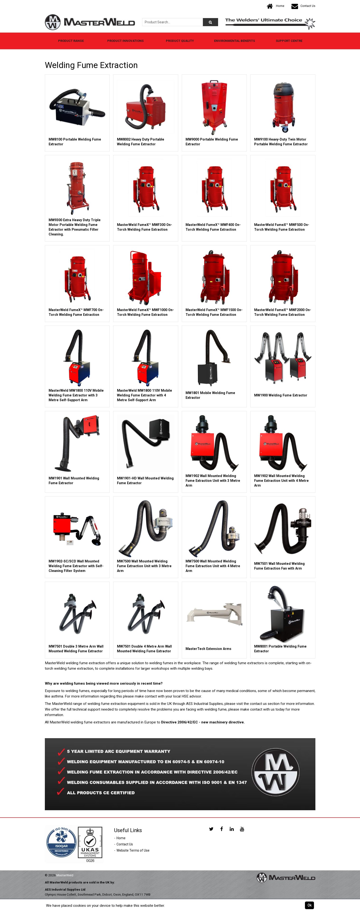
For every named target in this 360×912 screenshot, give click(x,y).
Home (275, 6)
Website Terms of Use (133, 850)
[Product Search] (210, 22)
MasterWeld (64, 875)
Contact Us (303, 6)
